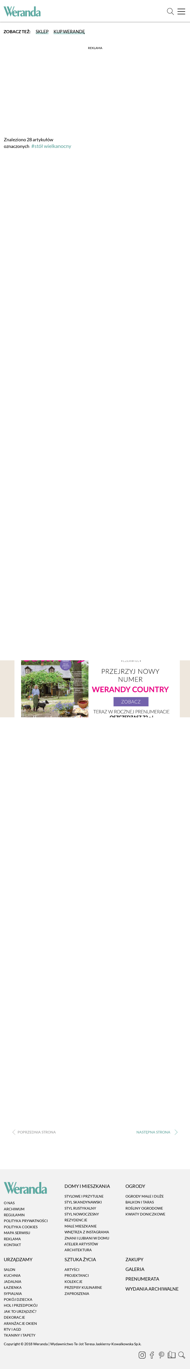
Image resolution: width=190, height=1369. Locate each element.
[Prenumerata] (172, 1356)
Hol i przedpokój (20, 1305)
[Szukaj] (170, 11)
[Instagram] (142, 1356)
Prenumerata (142, 1279)
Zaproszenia (77, 1293)
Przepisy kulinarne (83, 1287)
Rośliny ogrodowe (144, 1208)
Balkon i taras (139, 1202)
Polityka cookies (20, 1227)
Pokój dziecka (18, 1299)
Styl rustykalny (80, 1208)
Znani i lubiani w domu (87, 1238)
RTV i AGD (12, 1329)
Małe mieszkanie (81, 1226)
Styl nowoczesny (82, 1214)
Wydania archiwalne (152, 1289)
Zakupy (134, 1259)
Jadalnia (12, 1281)
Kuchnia (12, 1275)
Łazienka (13, 1287)
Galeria (134, 1269)
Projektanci (77, 1275)
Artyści (72, 1269)
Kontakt (12, 1245)
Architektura (78, 1250)
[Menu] (181, 11)
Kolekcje (73, 1281)
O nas (9, 1203)
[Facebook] (152, 1356)
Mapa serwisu (17, 1233)
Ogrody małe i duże (144, 1196)
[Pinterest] (162, 1356)
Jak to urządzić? (20, 1311)
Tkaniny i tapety (19, 1335)
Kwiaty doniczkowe (145, 1214)
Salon (9, 1269)
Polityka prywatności (26, 1221)
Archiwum (14, 1209)
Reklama (12, 1239)
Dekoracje (14, 1317)
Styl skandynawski (83, 1202)
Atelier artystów (81, 1244)
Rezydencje (76, 1220)
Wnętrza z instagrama (87, 1232)
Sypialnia (13, 1293)
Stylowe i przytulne (84, 1196)
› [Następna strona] (155, 1132)
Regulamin (14, 1215)
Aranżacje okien (20, 1323)
